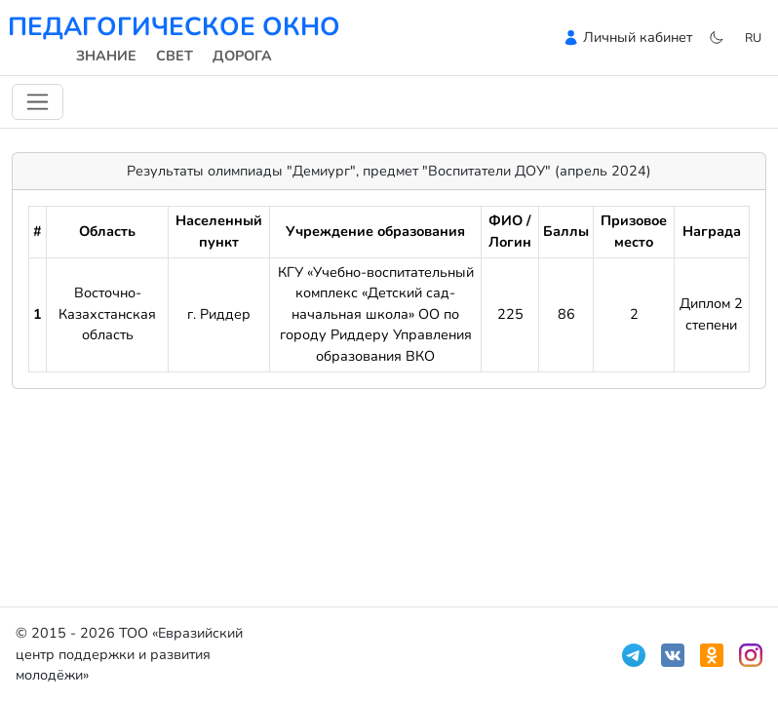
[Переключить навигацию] (37, 102)
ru (753, 37)
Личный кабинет (637, 37)
